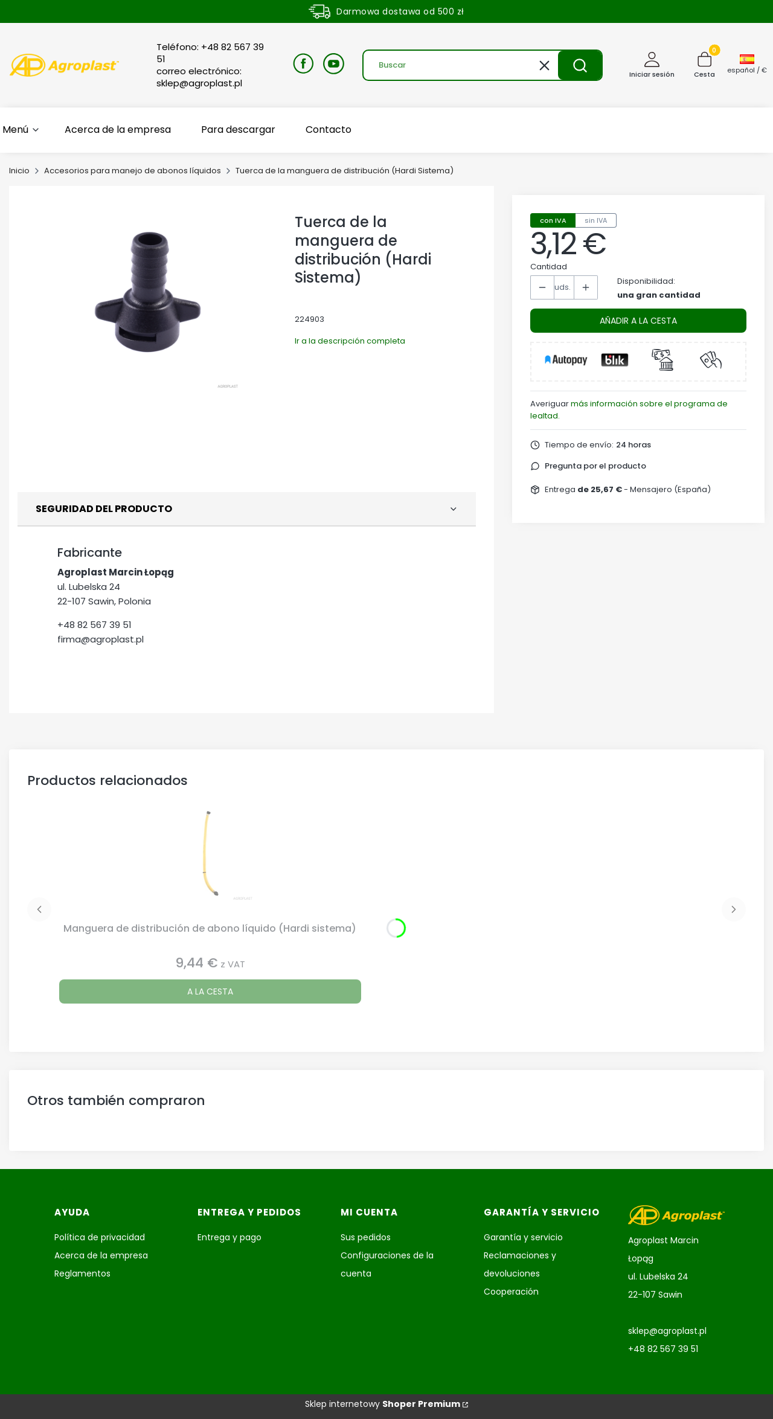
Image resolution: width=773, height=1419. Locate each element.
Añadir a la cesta (638, 321)
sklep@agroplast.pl (667, 1331)
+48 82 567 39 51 (94, 624)
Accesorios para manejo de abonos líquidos (132, 170)
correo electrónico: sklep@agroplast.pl (199, 77)
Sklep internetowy (382, 1404)
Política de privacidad (99, 1237)
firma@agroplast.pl (100, 639)
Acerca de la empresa (101, 1255)
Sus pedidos (366, 1237)
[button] (579, 65)
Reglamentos (82, 1273)
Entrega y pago (229, 1237)
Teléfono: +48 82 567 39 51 (210, 53)
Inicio (19, 170)
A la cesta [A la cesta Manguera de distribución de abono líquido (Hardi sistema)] (210, 991)
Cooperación (511, 1292)
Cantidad (548, 266)
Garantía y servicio (523, 1237)
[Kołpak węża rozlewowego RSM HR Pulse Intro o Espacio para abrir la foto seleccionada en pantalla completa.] (151, 297)
